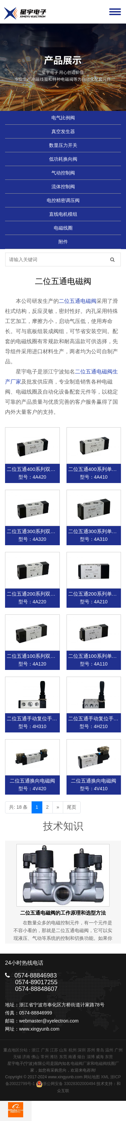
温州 (109, 1050)
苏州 (91, 1050)
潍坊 (54, 1056)
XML (105, 1077)
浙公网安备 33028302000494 (65, 1083)
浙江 (36, 1050)
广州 (119, 1050)
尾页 (71, 807)
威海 (100, 1056)
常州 (45, 1056)
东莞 (63, 1056)
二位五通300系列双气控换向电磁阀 (46, 531)
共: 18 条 (18, 807)
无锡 (17, 1056)
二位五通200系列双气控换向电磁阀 (46, 594)
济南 (26, 1056)
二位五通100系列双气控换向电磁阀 (46, 656)
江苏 (54, 1050)
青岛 (100, 1050)
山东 (63, 1050)
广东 (45, 1050)
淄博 (91, 1056)
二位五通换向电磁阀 (32, 781)
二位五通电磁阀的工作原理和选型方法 (63, 913)
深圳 (82, 1050)
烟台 (81, 1056)
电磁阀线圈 (105, 1063)
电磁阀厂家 (81, 1063)
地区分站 (19, 1050)
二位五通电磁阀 (77, 301)
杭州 (73, 1050)
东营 (109, 1056)
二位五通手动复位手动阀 (34, 718)
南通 (72, 1056)
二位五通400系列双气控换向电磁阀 (46, 469)
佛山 (35, 1056)
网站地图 (92, 1077)
